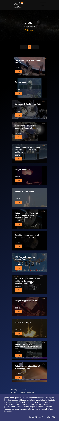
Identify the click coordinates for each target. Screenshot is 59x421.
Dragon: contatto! (22, 169)
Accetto (51, 417)
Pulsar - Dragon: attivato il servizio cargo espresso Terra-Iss (28, 346)
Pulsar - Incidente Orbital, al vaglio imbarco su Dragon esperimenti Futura (26, 215)
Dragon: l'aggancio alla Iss (26, 301)
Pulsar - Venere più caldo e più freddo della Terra (27, 367)
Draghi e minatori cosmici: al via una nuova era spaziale (27, 236)
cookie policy (13, 402)
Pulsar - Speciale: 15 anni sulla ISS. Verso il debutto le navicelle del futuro (28, 150)
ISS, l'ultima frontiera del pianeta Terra (25, 258)
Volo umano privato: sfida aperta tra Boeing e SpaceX (26, 127)
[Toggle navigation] (43, 5)
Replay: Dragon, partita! (24, 191)
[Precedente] (22, 47)
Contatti (24, 390)
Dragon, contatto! (22, 82)
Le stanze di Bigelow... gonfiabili (28, 104)
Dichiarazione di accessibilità (22, 392)
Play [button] (18, 71)
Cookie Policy (36, 417)
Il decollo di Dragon (23, 322)
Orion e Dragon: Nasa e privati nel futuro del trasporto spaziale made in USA (27, 281)
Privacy (14, 390)
